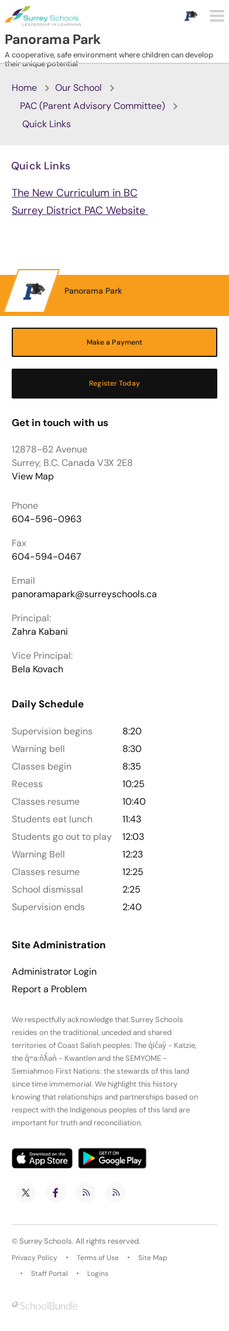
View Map (33, 476)
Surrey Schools (45, 1241)
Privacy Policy (34, 1257)
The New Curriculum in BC (75, 193)
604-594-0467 (46, 556)
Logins (97, 1273)
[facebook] (56, 1193)
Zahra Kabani (40, 631)
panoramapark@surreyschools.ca (84, 594)
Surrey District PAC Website (80, 210)
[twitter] (26, 1193)
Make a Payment (115, 342)
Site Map (153, 1257)
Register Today (114, 383)
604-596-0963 (46, 519)
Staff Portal (49, 1273)
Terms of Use (98, 1257)
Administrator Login (54, 972)
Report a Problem (49, 989)
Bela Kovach (37, 669)
